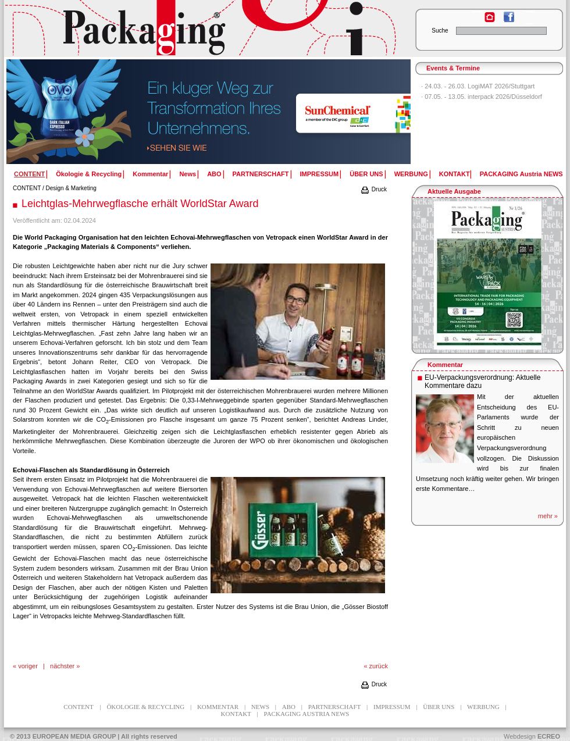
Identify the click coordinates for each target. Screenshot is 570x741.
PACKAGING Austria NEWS (521, 173)
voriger (28, 665)
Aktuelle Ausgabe (454, 191)
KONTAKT (454, 173)
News (187, 173)
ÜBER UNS (366, 173)
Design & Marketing (71, 188)
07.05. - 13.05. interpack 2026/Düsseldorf (483, 96)
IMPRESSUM (319, 173)
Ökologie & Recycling (89, 173)
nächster (62, 665)
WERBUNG (411, 173)
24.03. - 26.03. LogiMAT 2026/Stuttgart (480, 86)
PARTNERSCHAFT (261, 173)
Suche (440, 30)
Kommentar (150, 173)
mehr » (548, 515)
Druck (373, 189)
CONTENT (27, 188)
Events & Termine (453, 68)
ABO (214, 173)
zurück (378, 665)
